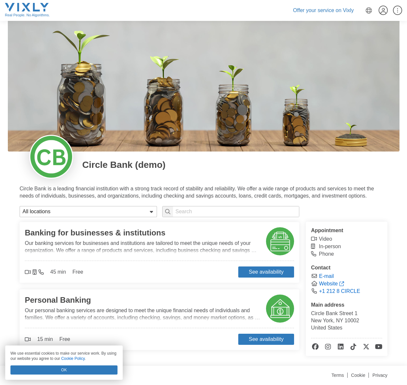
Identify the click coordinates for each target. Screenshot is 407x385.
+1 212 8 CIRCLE (339, 291)
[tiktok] (353, 347)
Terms (338, 375)
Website (328, 283)
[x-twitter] (365, 347)
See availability (266, 272)
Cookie (358, 375)
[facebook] (315, 347)
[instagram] (327, 347)
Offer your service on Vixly (323, 10)
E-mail (326, 276)
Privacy (379, 375)
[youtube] (378, 347)
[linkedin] (340, 347)
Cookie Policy (73, 358)
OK (64, 370)
